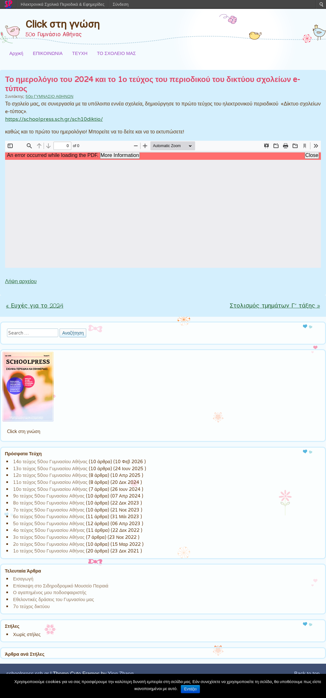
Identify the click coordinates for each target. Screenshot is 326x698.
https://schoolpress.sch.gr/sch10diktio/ (54, 119)
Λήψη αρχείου (21, 281)
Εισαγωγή (23, 579)
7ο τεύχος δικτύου (31, 606)
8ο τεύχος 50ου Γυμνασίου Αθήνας (49, 503)
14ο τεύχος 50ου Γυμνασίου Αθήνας (50, 461)
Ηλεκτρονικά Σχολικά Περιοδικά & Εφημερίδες (62, 4)
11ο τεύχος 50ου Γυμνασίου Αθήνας (50, 482)
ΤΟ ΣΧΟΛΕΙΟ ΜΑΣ (116, 53)
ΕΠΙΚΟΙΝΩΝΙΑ (47, 53)
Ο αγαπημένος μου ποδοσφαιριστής (49, 592)
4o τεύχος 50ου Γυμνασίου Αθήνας (49, 530)
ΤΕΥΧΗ (80, 53)
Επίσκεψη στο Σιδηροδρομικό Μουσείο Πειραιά (60, 586)
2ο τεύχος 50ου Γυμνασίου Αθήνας (49, 544)
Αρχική (16, 53)
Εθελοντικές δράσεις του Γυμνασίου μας (53, 599)
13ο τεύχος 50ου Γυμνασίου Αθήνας (50, 468)
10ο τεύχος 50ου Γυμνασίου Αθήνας (50, 489)
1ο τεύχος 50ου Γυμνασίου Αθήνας (49, 551)
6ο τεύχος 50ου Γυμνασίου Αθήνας (49, 516)
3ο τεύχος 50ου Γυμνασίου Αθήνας (49, 537)
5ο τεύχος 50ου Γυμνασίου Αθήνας (49, 523)
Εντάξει (190, 689)
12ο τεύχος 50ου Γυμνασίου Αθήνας (50, 475)
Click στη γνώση (62, 24)
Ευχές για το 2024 (34, 306)
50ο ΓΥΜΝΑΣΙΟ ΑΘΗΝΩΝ (49, 96)
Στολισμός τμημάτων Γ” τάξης (275, 306)
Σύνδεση (121, 4)
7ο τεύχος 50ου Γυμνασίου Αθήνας (49, 510)
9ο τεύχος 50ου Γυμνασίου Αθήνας (49, 496)
